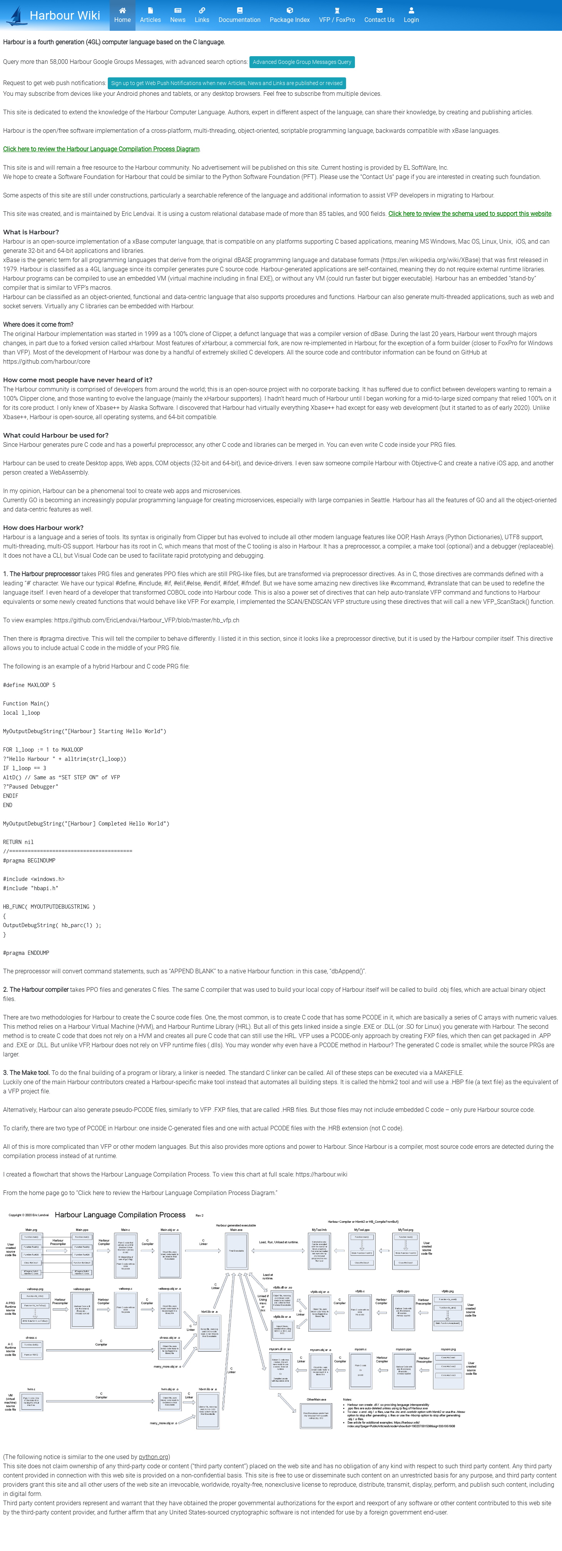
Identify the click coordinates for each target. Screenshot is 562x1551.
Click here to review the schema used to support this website (469, 213)
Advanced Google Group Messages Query (302, 62)
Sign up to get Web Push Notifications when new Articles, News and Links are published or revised (227, 83)
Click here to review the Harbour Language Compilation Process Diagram (101, 149)
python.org (153, 1457)
